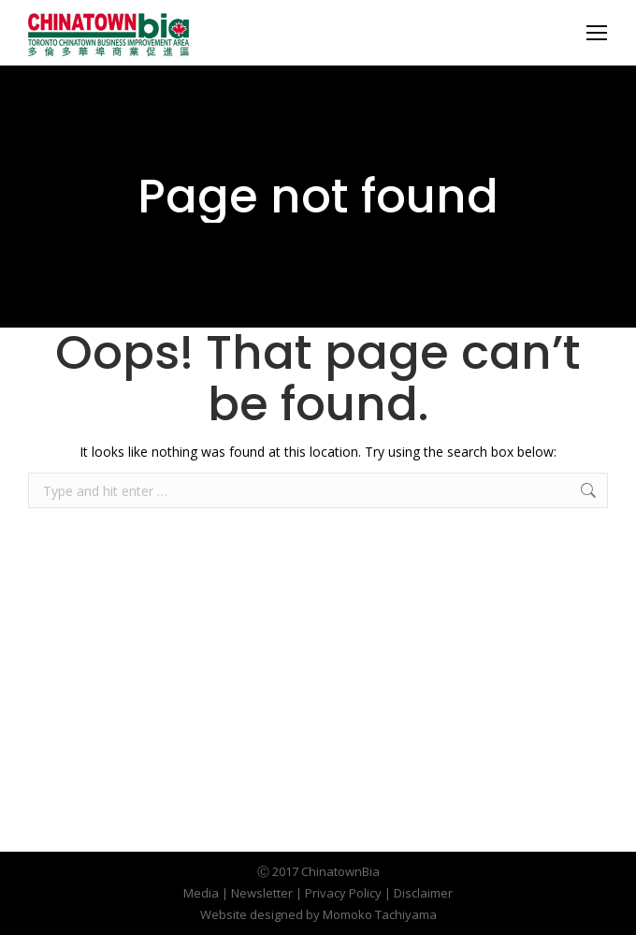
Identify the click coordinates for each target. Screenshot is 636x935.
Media (201, 892)
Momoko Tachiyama (380, 914)
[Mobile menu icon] (596, 33)
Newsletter (262, 892)
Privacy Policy (343, 892)
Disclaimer (423, 892)
